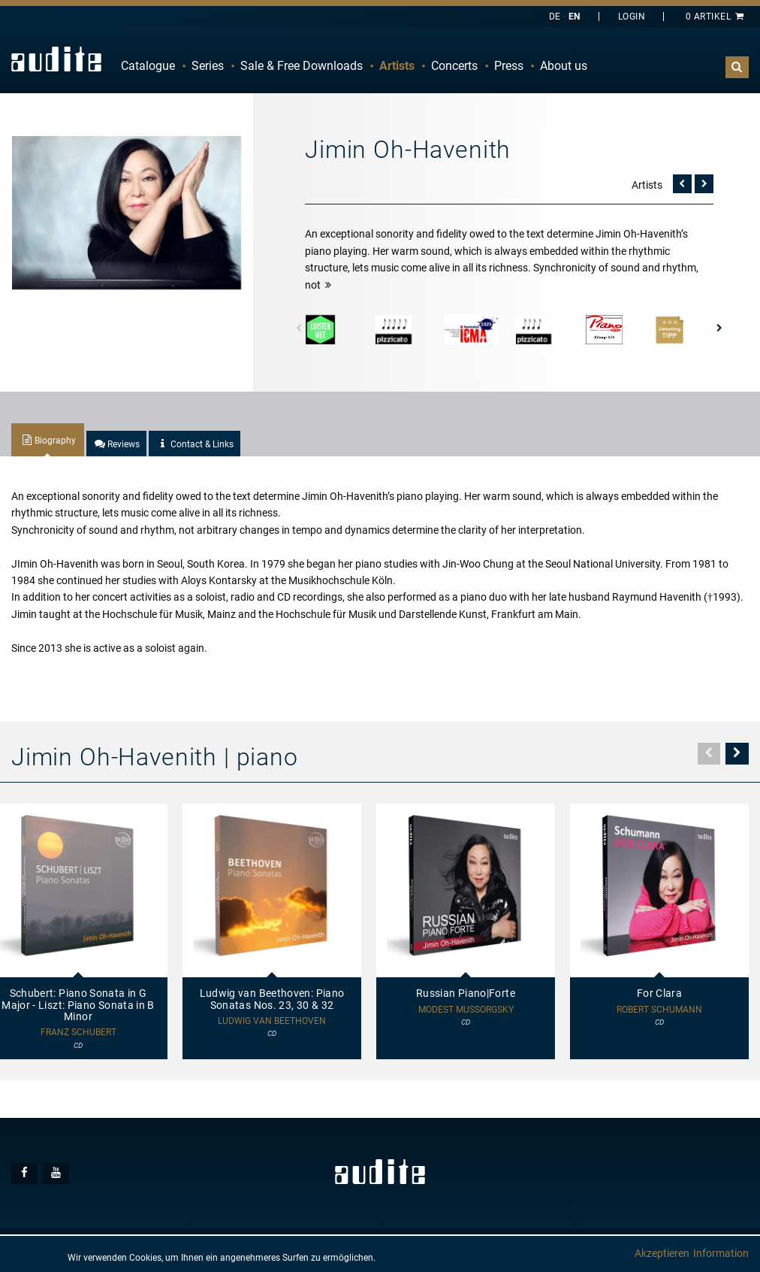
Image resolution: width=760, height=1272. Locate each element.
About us (563, 66)
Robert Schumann (659, 1010)
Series (208, 66)
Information (721, 1253)
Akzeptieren (662, 1253)
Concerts (454, 66)
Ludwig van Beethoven (272, 1021)
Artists (397, 66)
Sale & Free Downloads (301, 66)
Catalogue (148, 66)
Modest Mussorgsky (466, 1010)
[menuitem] (148, 66)
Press (508, 66)
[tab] (47, 439)
